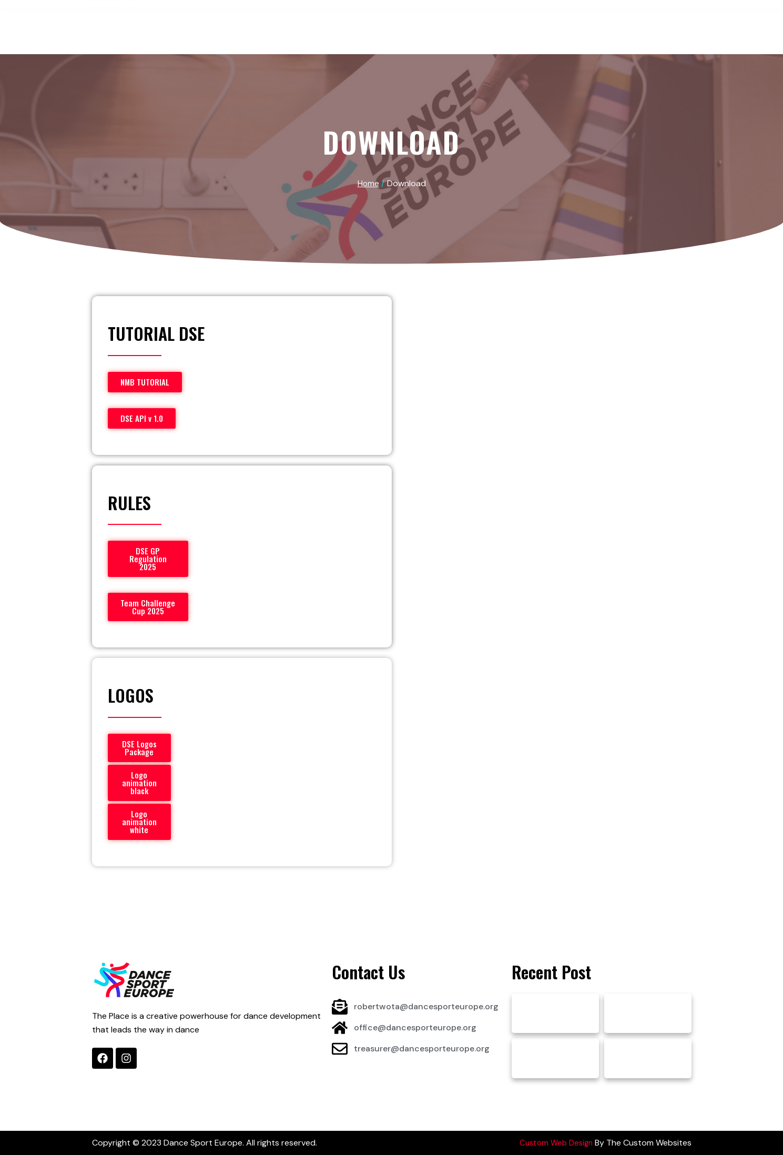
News (508, 20)
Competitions (335, 20)
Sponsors (460, 20)
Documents (558, 20)
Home (159, 20)
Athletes (269, 20)
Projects (401, 20)
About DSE (208, 20)
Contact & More (632, 20)
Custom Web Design (554, 1142)
